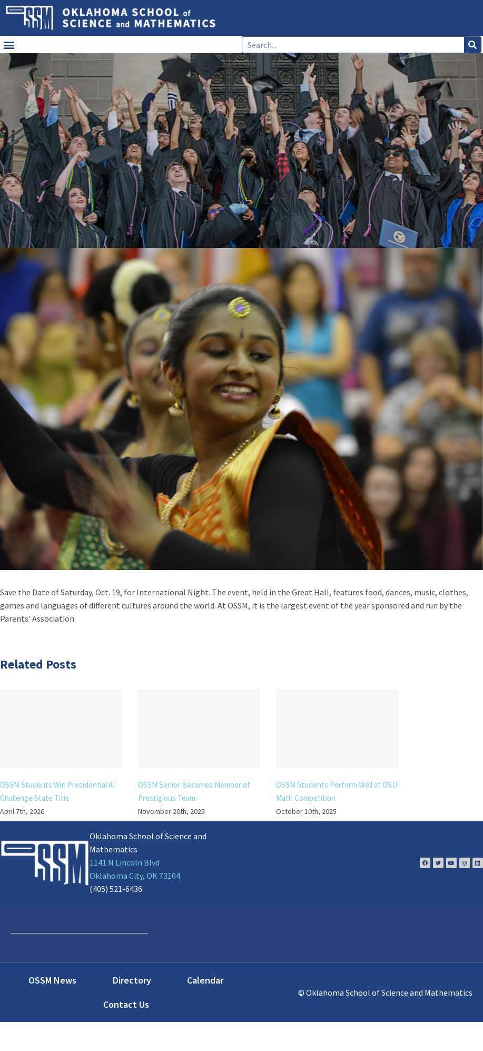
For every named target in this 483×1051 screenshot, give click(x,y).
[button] (8, 44)
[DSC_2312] (241, 409)
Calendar (205, 980)
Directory (132, 980)
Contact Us (126, 1004)
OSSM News (52, 980)
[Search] (472, 45)
